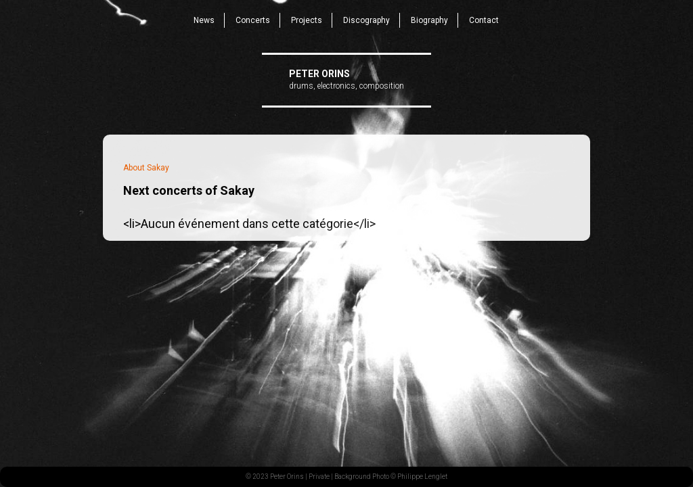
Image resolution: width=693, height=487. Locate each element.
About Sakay (146, 167)
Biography (429, 20)
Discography (366, 20)
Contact (484, 20)
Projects (306, 20)
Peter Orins (319, 73)
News (204, 20)
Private (319, 476)
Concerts (253, 20)
